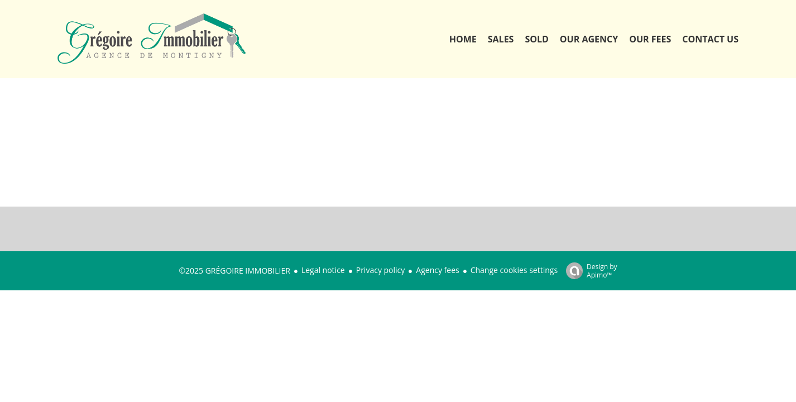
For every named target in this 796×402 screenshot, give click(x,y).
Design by (588, 270)
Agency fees (437, 270)
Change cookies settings (514, 270)
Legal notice (323, 270)
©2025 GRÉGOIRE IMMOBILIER (234, 270)
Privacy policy (380, 270)
